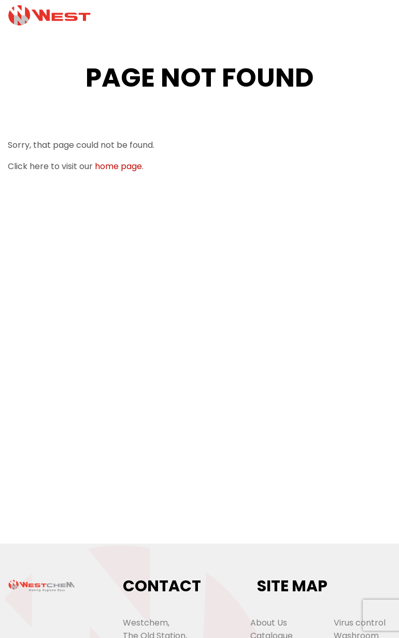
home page (118, 166)
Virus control (360, 623)
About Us (268, 623)
